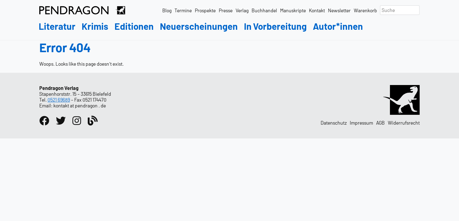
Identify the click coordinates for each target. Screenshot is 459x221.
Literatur (57, 26)
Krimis (95, 26)
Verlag (242, 10)
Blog (167, 10)
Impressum (361, 123)
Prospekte (205, 10)
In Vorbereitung (275, 26)
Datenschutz (334, 123)
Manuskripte (293, 10)
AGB (380, 123)
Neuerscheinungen (199, 26)
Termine (183, 10)
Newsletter (339, 10)
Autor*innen (338, 26)
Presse (226, 10)
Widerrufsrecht (404, 123)
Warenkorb (365, 10)
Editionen (134, 26)
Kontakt (317, 10)
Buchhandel (264, 10)
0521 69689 (59, 100)
